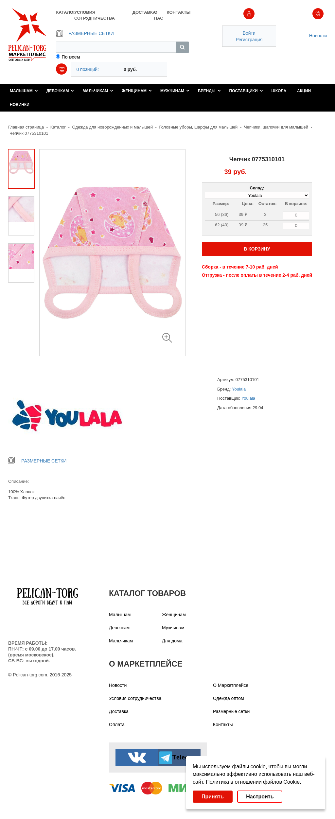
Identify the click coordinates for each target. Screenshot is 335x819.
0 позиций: (87, 69)
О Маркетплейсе (230, 685)
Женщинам (137, 91)
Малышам (24, 91)
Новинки (19, 104)
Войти (249, 33)
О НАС (158, 15)
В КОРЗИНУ (257, 249)
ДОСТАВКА (143, 12)
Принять (213, 796)
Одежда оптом (228, 698)
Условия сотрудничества (135, 698)
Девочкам (60, 91)
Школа (279, 91)
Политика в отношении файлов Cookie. (253, 782)
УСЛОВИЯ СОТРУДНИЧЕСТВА (94, 15)
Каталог (58, 127)
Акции (304, 91)
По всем (71, 57)
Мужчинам (174, 91)
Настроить (259, 796)
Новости (318, 35)
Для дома (172, 640)
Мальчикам (97, 91)
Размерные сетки (231, 711)
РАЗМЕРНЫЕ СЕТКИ (85, 33)
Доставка (119, 711)
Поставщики (246, 91)
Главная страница (26, 127)
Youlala (239, 389)
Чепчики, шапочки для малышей (276, 127)
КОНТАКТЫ (177, 12)
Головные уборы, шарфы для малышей (198, 127)
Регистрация (249, 39)
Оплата (117, 724)
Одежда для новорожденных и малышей (112, 127)
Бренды (209, 91)
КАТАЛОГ (65, 12)
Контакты (223, 724)
